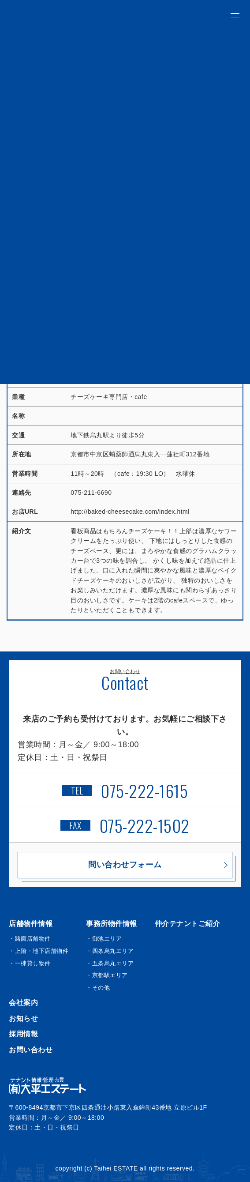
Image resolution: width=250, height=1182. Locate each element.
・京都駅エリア (107, 975)
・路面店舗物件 (30, 938)
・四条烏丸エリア (110, 951)
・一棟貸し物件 (30, 963)
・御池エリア (104, 938)
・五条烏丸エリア (110, 963)
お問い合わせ (30, 1050)
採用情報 (23, 1034)
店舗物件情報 (30, 923)
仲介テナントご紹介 (187, 923)
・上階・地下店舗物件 (38, 951)
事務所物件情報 (111, 923)
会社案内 (23, 1002)
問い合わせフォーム (125, 864)
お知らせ (23, 1018)
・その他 (98, 987)
